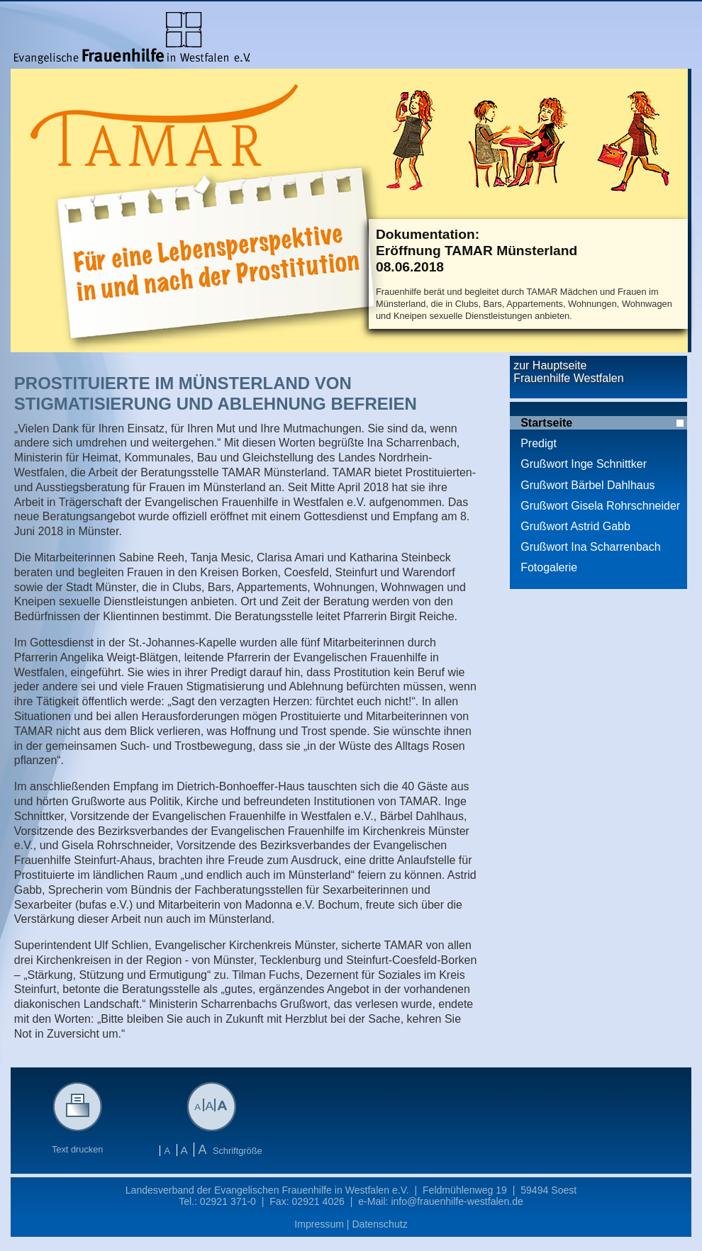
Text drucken (78, 1145)
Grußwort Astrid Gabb (575, 526)
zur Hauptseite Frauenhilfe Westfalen (568, 371)
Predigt (538, 443)
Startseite (546, 423)
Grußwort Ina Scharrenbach (590, 547)
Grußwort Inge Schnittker (583, 464)
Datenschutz (379, 1224)
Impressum (319, 1224)
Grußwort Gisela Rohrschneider (600, 506)
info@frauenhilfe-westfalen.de (457, 1201)
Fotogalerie (548, 567)
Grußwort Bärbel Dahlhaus (587, 485)
